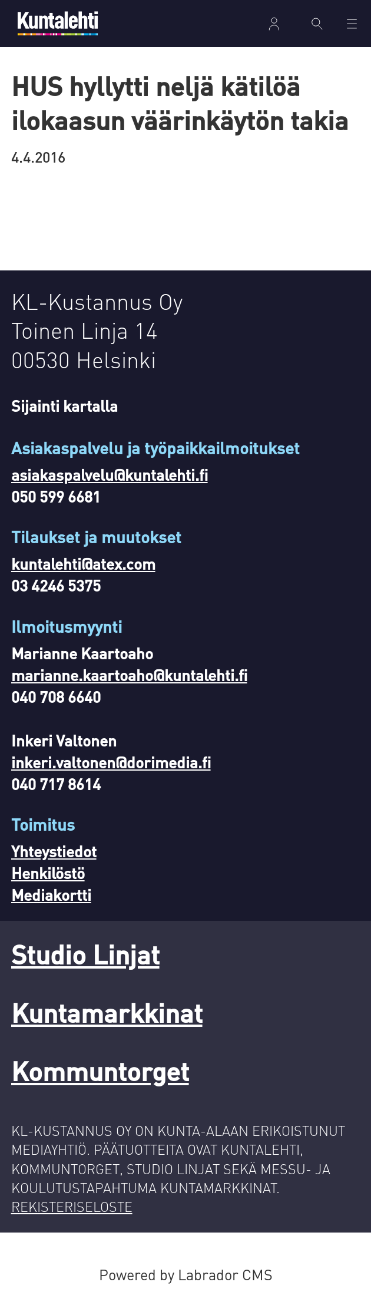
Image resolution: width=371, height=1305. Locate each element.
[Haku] (317, 23)
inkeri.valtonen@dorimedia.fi (111, 762)
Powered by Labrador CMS (186, 1274)
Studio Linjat (85, 954)
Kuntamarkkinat (107, 1012)
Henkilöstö (48, 873)
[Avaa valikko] (352, 24)
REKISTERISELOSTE (71, 1206)
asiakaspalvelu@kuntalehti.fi (109, 474)
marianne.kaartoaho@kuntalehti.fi (129, 675)
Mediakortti (51, 894)
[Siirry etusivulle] (57, 23)
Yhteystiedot (54, 851)
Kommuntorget (100, 1071)
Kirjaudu (274, 23)
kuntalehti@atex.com (83, 563)
